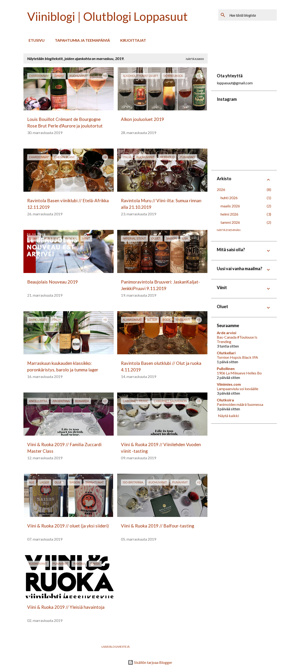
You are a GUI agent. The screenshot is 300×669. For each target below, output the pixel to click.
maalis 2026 (230, 206)
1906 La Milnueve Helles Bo (239, 373)
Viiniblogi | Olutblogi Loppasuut (107, 16)
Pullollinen (226, 368)
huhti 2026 (229, 197)
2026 (221, 189)
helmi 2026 (229, 214)
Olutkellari (226, 353)
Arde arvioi (226, 332)
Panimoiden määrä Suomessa (240, 404)
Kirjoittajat (132, 40)
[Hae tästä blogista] (252, 15)
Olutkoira (225, 400)
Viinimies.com (229, 384)
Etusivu (35, 40)
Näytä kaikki (195, 59)
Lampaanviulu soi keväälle (237, 388)
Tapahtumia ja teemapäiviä (81, 40)
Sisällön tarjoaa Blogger (150, 662)
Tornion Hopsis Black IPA (237, 357)
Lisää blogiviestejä (115, 646)
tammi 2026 (230, 222)
